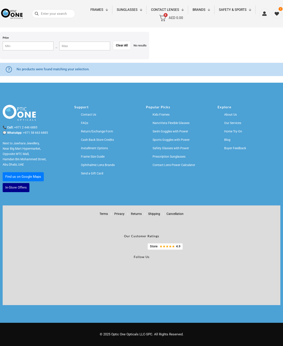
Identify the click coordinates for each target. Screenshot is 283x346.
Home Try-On (233, 131)
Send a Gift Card (92, 173)
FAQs (84, 123)
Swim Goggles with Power (170, 131)
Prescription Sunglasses (169, 156)
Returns (136, 214)
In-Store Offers (16, 187)
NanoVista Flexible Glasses (171, 123)
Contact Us (88, 114)
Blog (227, 139)
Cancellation (175, 214)
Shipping (154, 214)
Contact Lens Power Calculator (174, 165)
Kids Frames (161, 114)
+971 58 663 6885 (35, 132)
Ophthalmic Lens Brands (98, 165)
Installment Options (94, 148)
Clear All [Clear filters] (122, 45)
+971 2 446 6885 (25, 127)
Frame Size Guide (93, 156)
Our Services (232, 123)
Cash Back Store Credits (97, 139)
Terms (103, 214)
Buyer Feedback (235, 148)
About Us (230, 114)
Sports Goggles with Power (171, 139)
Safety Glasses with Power (171, 148)
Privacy (119, 214)
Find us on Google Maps (23, 177)
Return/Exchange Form (97, 131)
